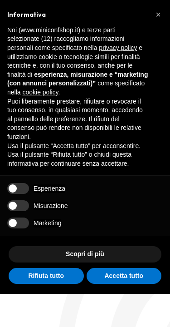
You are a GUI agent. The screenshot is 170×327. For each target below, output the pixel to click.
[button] (158, 14)
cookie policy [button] (40, 92)
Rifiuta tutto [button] (46, 275)
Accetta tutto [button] (123, 275)
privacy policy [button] (118, 47)
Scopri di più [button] (85, 254)
